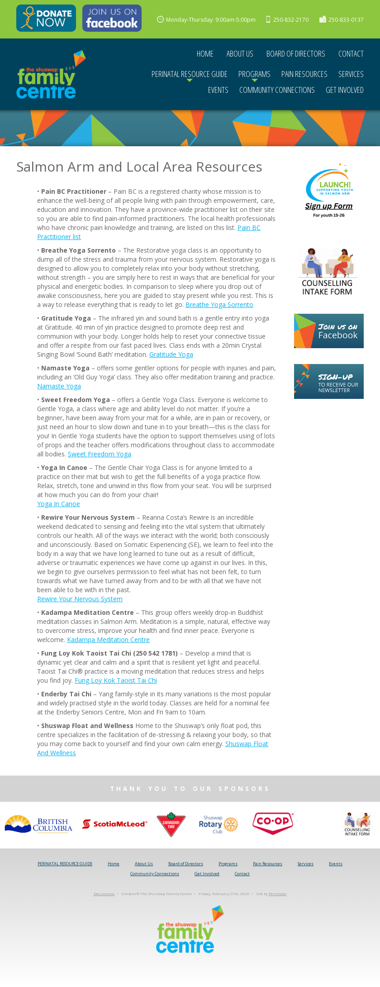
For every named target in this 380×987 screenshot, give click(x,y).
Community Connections (277, 89)
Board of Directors (295, 53)
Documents (104, 893)
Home (205, 53)
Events (218, 89)
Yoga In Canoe (58, 503)
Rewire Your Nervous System (80, 598)
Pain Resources (304, 73)
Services (351, 73)
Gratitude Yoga (171, 354)
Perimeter (278, 893)
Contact (351, 53)
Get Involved (345, 89)
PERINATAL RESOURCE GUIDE (190, 73)
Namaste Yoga (59, 386)
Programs (254, 73)
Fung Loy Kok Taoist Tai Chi (116, 680)
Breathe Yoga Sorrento (219, 304)
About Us (240, 53)
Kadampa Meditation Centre (108, 639)
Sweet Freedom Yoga (99, 454)
